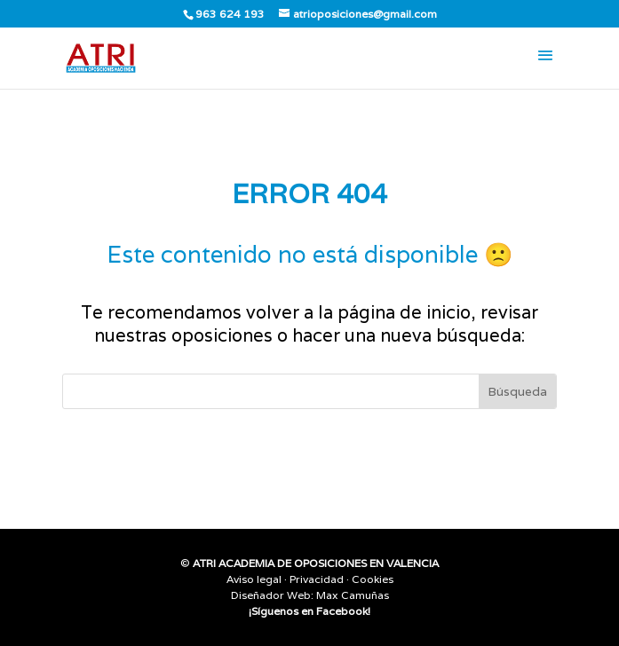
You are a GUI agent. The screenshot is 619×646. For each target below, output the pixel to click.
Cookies (372, 579)
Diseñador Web (271, 595)
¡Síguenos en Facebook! (309, 611)
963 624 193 (230, 13)
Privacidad (317, 579)
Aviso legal (254, 579)
